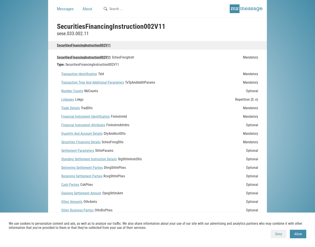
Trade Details (70, 108)
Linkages (67, 99)
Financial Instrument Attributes (83, 125)
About (87, 8)
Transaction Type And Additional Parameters (92, 82)
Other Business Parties (77, 210)
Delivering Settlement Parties (82, 168)
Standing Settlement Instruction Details (89, 159)
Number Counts (72, 91)
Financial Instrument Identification (85, 116)
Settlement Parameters (77, 151)
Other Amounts (71, 202)
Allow (298, 234)
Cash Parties (70, 185)
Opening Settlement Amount (81, 193)
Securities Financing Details (81, 142)
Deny (278, 234)
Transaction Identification (79, 74)
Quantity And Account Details (82, 133)
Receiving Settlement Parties (81, 176)
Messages (65, 8)
